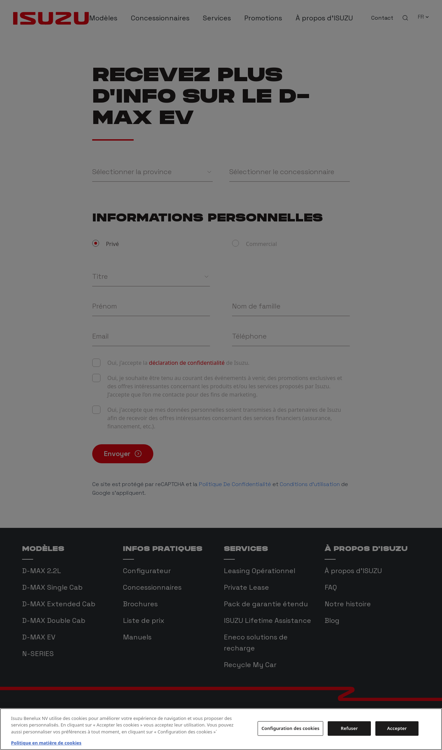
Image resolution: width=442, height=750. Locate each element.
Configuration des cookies (290, 728)
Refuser (349, 728)
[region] (221, 729)
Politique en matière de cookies (46, 743)
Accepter (397, 728)
